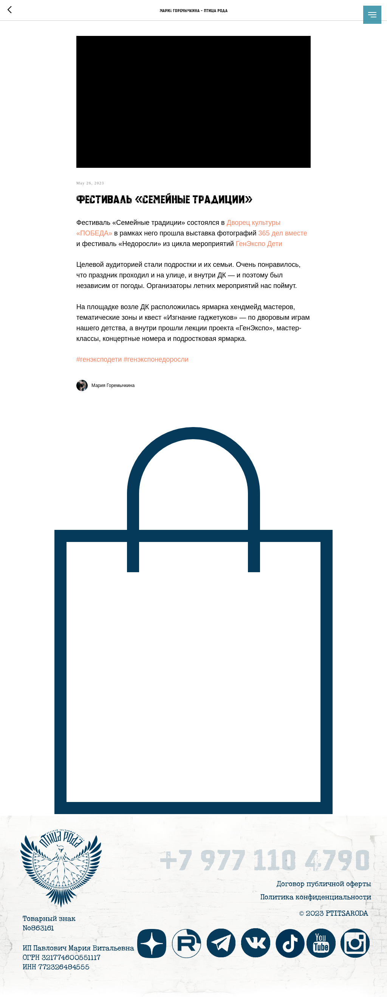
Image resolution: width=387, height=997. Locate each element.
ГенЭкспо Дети (259, 244)
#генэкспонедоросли (156, 359)
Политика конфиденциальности (315, 897)
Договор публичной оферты (324, 884)
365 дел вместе (282, 233)
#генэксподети (99, 359)
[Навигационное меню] (372, 14)
